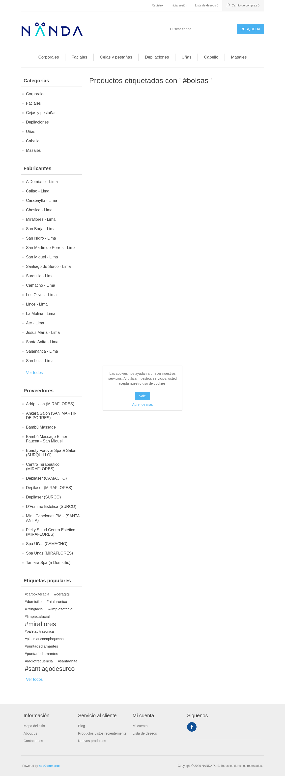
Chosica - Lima (39, 210)
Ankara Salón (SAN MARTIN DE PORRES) (51, 415)
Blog (81, 726)
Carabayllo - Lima (41, 200)
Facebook (192, 727)
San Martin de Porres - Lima (51, 248)
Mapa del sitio (34, 726)
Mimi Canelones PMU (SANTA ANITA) (53, 518)
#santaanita (67, 661)
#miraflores (40, 624)
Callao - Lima (37, 191)
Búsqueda (250, 29)
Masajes (239, 57)
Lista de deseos (145, 733)
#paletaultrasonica (39, 631)
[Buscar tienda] (202, 29)
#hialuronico (57, 601)
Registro (157, 5)
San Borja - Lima (41, 229)
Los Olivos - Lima (41, 295)
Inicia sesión (179, 5)
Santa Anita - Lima (42, 342)
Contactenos (33, 741)
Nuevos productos (92, 741)
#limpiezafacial (60, 609)
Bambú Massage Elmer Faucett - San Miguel (46, 439)
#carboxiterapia (37, 594)
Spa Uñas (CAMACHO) (46, 544)
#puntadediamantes (41, 646)
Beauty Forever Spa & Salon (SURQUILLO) (51, 452)
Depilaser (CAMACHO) (46, 478)
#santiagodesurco (50, 668)
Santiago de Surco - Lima (48, 266)
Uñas (187, 57)
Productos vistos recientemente (102, 733)
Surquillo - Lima (40, 276)
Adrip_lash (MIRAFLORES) (50, 404)
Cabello (211, 57)
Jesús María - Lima (43, 332)
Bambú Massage (41, 427)
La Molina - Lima (40, 313)
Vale (142, 396)
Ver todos (34, 373)
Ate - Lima (35, 323)
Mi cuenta (140, 726)
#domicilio (33, 601)
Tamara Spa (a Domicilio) (48, 562)
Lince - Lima (37, 304)
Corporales (48, 57)
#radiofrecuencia (39, 661)
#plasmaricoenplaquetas (44, 639)
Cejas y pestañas (116, 57)
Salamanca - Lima (42, 351)
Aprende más (142, 404)
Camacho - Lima (40, 285)
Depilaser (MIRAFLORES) (49, 488)
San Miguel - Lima (42, 257)
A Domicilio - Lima (42, 182)
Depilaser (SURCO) (43, 497)
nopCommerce (49, 766)
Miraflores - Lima (41, 219)
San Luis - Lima (40, 361)
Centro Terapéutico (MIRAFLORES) (42, 466)
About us (30, 733)
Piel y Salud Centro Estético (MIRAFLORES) (50, 532)
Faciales (79, 57)
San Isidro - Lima (41, 238)
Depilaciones (157, 57)
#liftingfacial (34, 609)
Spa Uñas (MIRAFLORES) (49, 553)
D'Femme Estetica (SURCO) (51, 506)
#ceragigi (62, 594)
